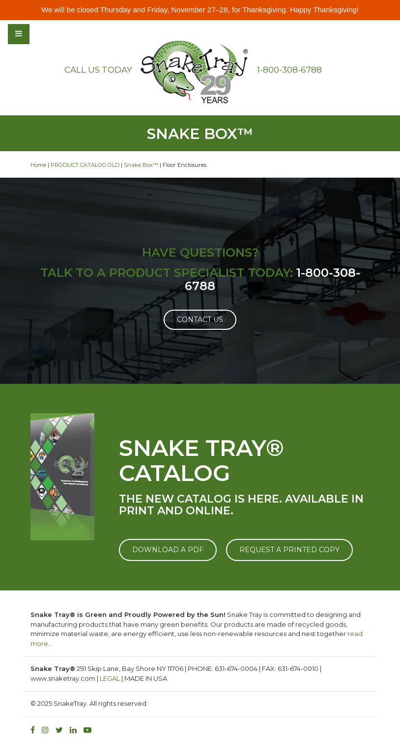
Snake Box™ (141, 164)
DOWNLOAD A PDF (167, 549)
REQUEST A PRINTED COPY (289, 549)
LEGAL (110, 678)
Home (38, 164)
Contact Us (200, 319)
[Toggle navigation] (45, 34)
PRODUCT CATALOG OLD (85, 164)
